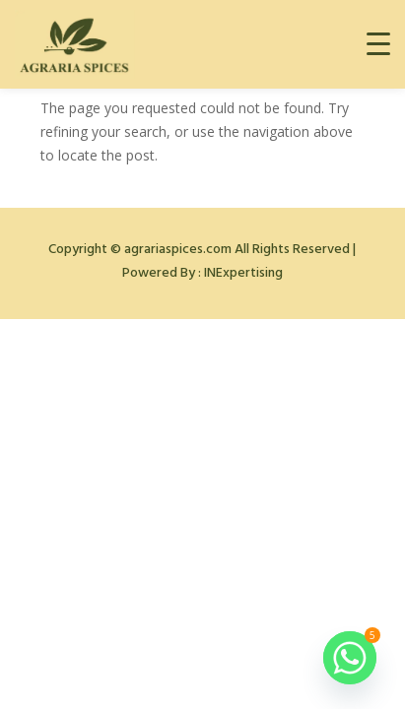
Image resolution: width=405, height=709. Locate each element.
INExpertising (243, 273)
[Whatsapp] (349, 657)
